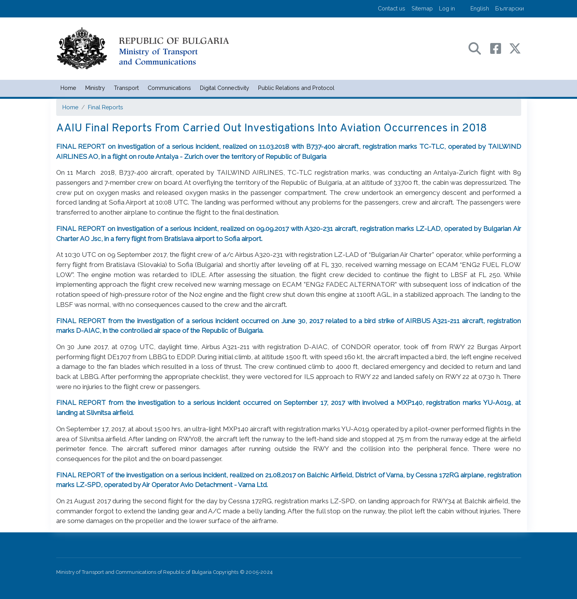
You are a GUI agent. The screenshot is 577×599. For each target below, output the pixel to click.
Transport (126, 87)
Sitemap (422, 8)
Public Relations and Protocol (296, 87)
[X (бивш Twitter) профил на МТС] (515, 48)
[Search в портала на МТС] (478, 48)
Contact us (391, 8)
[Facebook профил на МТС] (499, 48)
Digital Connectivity (224, 87)
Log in (447, 8)
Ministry (95, 87)
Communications (169, 87)
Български (509, 8)
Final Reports (105, 107)
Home (68, 87)
